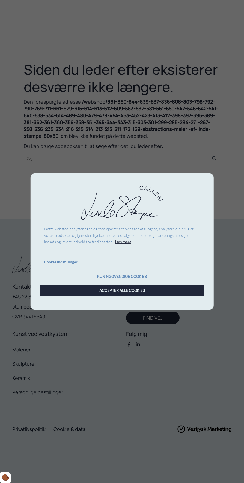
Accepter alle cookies (122, 290)
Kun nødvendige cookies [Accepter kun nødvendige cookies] (122, 276)
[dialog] (122, 241)
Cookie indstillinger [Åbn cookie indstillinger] (61, 262)
